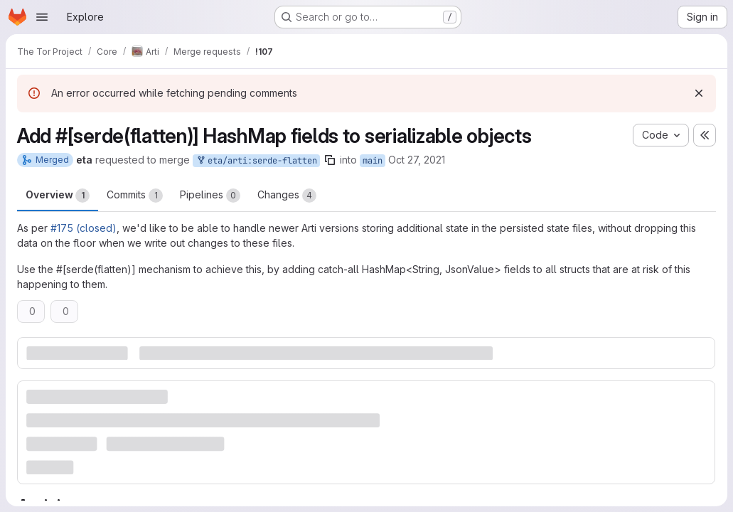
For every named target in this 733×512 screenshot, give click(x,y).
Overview (58, 195)
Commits (135, 195)
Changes (286, 195)
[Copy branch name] (329, 160)
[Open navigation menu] (42, 17)
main (372, 160)
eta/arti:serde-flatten (256, 161)
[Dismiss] (698, 93)
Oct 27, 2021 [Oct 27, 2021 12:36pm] (416, 160)
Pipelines (210, 195)
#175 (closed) (83, 228)
